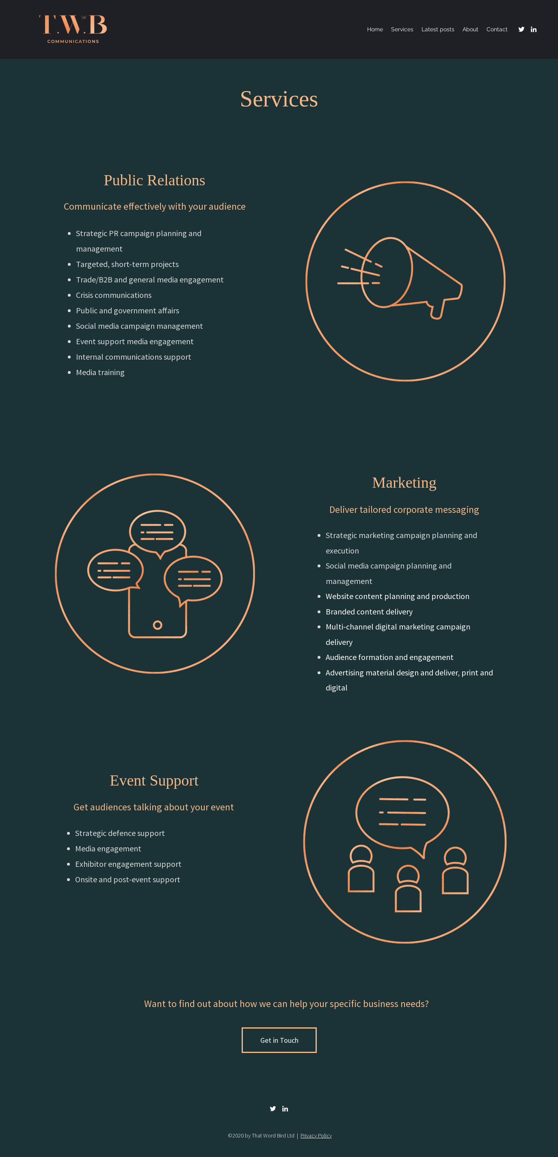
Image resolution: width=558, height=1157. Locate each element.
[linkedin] (534, 29)
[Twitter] (521, 29)
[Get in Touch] (279, 1040)
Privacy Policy (316, 1135)
